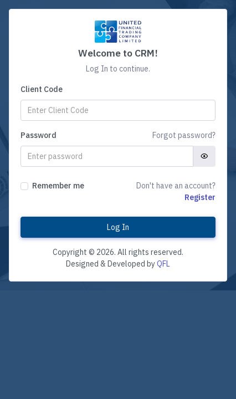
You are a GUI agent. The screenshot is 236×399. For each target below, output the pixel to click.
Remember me (58, 186)
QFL (163, 264)
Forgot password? (184, 135)
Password (38, 135)
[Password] (106, 156)
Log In (118, 227)
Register (200, 197)
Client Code (41, 89)
